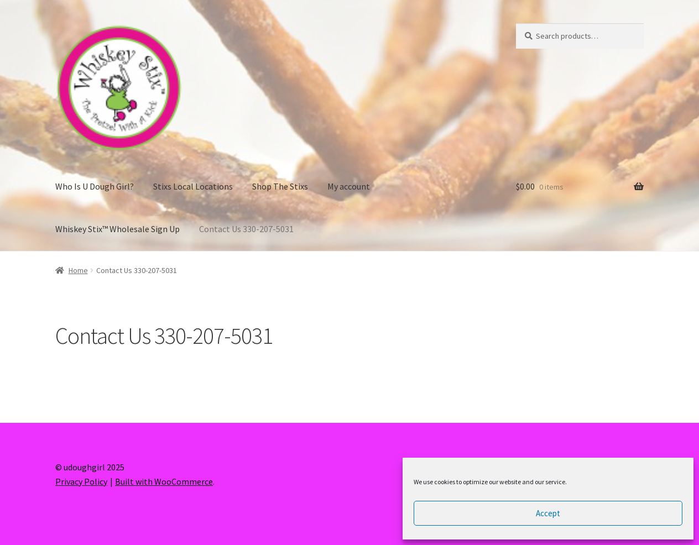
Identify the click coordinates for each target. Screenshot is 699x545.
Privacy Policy (81, 481)
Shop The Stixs (280, 186)
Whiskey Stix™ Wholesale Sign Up (117, 228)
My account (348, 186)
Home (78, 270)
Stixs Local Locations (193, 186)
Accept (548, 513)
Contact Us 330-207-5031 (246, 228)
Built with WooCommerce (164, 481)
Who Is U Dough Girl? (94, 186)
